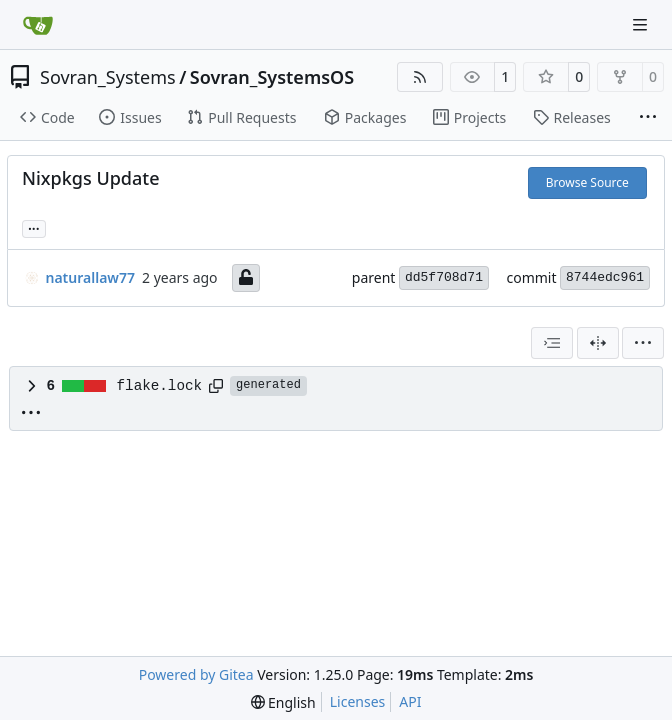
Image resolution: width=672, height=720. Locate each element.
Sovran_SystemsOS (272, 77)
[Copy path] (216, 386)
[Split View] (598, 343)
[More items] (648, 118)
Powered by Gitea (196, 674)
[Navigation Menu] (642, 24)
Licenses (358, 701)
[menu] (643, 343)
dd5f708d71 (444, 277)
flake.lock (160, 386)
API (410, 701)
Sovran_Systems (108, 77)
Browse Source (587, 182)
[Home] (38, 25)
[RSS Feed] (420, 77)
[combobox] (552, 343)
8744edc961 (605, 277)
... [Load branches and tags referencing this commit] (34, 227)
